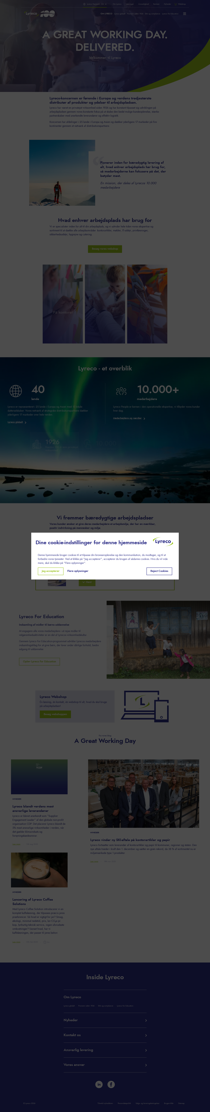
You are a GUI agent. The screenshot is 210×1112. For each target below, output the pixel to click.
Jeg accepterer (51, 571)
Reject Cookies (159, 571)
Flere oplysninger (77, 571)
